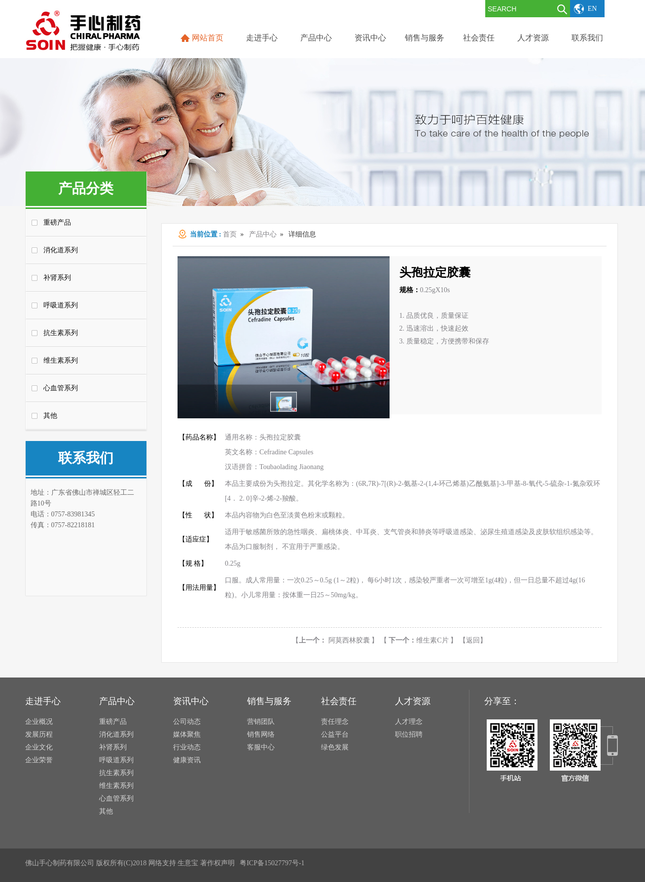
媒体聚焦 (187, 734)
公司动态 (187, 721)
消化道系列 (60, 250)
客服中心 (261, 747)
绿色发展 (335, 747)
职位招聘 (409, 734)
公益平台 (335, 734)
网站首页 (207, 38)
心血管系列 (60, 388)
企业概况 (39, 721)
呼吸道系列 (60, 305)
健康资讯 (187, 760)
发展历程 (39, 734)
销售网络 (261, 734)
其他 (50, 415)
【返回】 (473, 640)
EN (592, 8)
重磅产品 (57, 222)
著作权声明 (217, 863)
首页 (230, 234)
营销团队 (261, 721)
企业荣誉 (39, 760)
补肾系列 (57, 277)
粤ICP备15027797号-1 (272, 863)
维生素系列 (60, 360)
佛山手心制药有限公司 (59, 863)
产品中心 (263, 234)
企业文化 (39, 747)
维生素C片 (418, 640)
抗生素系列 (60, 333)
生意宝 (188, 863)
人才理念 (409, 721)
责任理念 (335, 721)
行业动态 (187, 747)
